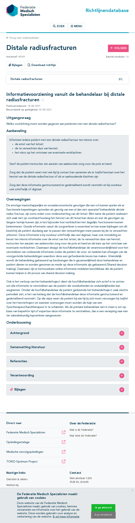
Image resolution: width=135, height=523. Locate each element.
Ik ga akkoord (103, 507)
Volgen (118, 48)
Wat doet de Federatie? (83, 435)
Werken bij (12, 485)
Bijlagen (15, 65)
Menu (76, 26)
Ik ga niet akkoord (103, 515)
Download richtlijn (42, 65)
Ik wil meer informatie (66, 516)
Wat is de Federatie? (81, 429)
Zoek (59, 26)
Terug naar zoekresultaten (22, 38)
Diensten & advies (17, 479)
